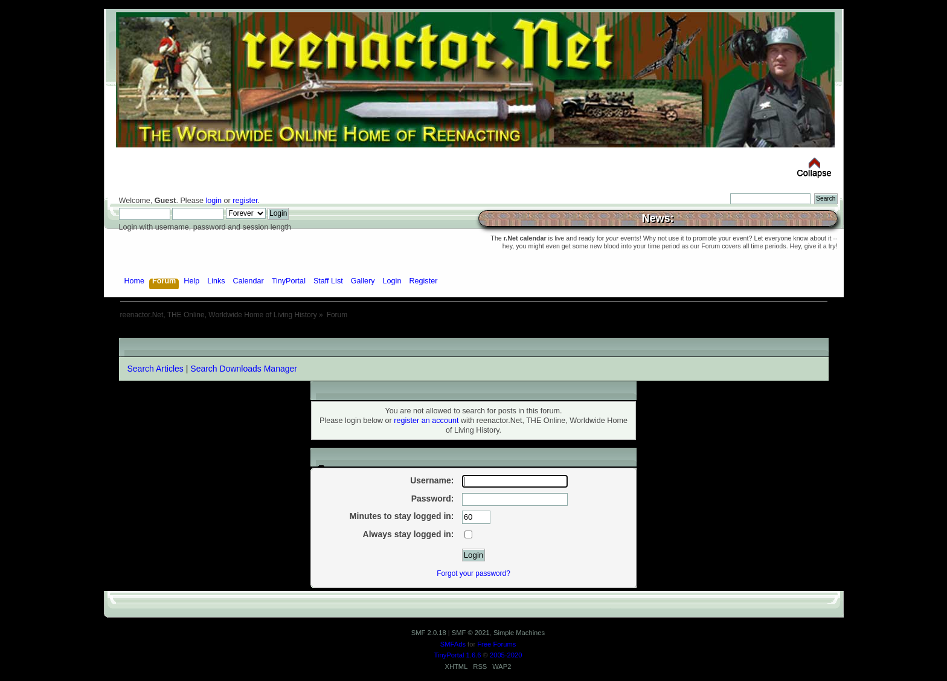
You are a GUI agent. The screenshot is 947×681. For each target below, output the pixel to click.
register (245, 200)
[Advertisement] (473, 333)
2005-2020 (506, 655)
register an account (426, 420)
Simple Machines (519, 632)
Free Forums (496, 644)
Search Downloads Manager (243, 368)
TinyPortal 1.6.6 (457, 655)
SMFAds (453, 644)
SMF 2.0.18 (428, 632)
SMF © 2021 (471, 632)
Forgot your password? (473, 573)
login (213, 200)
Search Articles (155, 368)
